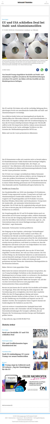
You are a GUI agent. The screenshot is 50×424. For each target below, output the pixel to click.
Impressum (20, 418)
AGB (6, 418)
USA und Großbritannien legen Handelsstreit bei (15, 344)
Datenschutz (12, 418)
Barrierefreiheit (28, 418)
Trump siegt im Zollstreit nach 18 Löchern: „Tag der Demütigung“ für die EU (16, 367)
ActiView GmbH (33, 422)
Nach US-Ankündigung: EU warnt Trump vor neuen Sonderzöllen (15, 355)
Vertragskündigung (38, 418)
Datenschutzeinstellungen (25, 420)
